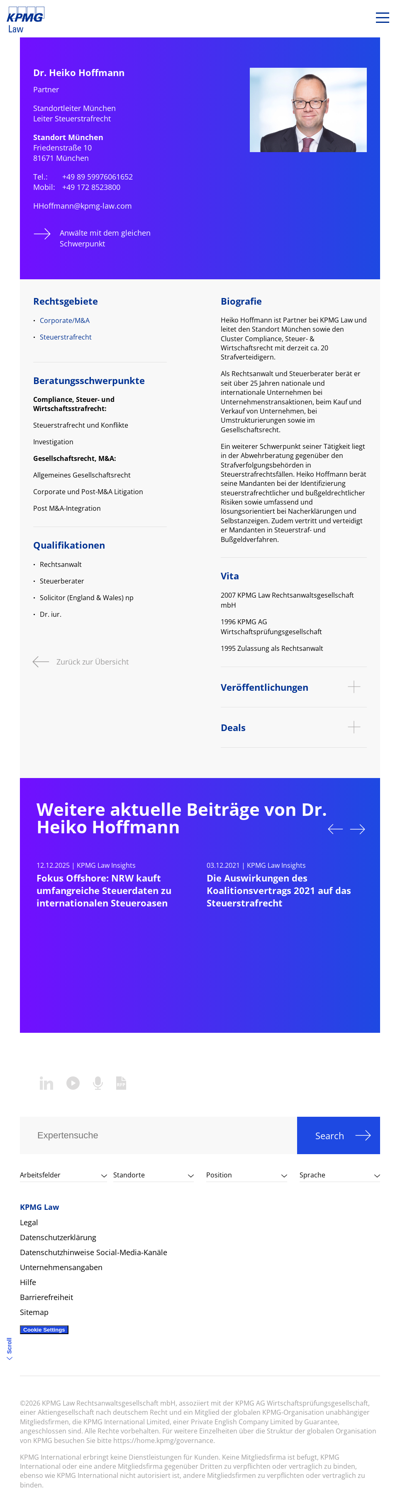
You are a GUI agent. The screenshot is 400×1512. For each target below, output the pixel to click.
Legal (29, 1222)
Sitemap (34, 1312)
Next (357, 829)
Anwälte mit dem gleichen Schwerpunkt (105, 238)
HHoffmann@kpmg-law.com (82, 206)
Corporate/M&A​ (65, 320)
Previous (335, 829)
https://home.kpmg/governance (163, 1440)
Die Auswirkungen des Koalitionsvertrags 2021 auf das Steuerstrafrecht (279, 890)
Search (329, 1135)
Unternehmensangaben (61, 1267)
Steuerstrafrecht (66, 337)
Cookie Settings (44, 1330)
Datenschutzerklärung (58, 1237)
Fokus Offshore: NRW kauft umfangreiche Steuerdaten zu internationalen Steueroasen (104, 890)
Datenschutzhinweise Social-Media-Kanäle (93, 1252)
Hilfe (28, 1282)
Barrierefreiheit (46, 1297)
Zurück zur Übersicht (92, 661)
